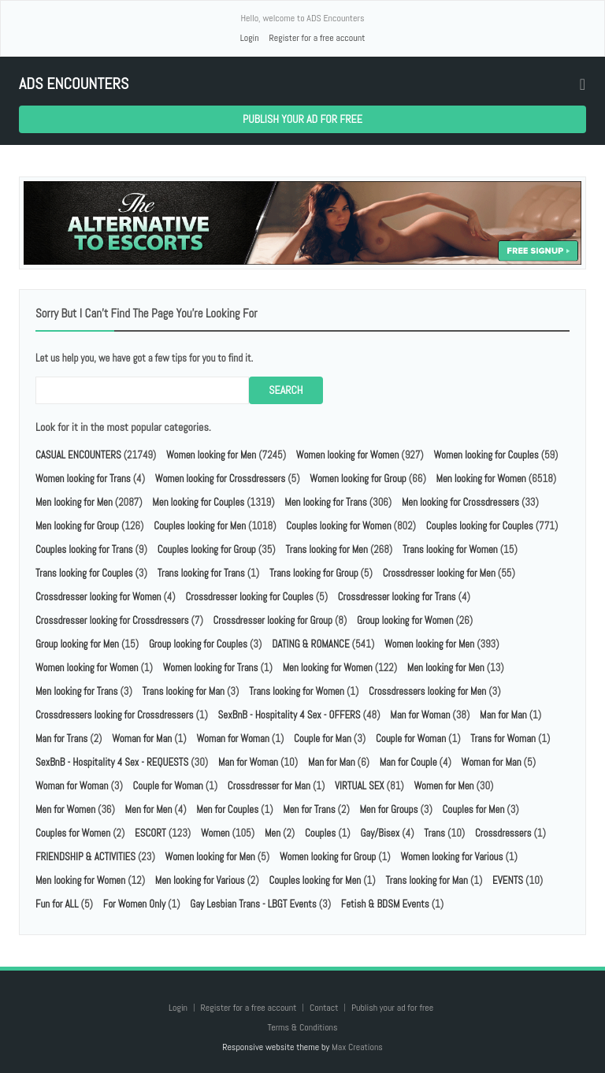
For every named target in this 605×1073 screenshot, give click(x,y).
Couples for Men (474, 809)
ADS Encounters (73, 84)
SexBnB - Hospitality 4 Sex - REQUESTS (111, 762)
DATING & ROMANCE (310, 644)
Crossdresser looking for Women (98, 596)
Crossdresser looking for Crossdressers (111, 620)
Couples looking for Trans (84, 549)
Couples (320, 833)
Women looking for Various (451, 856)
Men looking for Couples (198, 502)
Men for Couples (227, 809)
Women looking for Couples (485, 455)
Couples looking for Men (200, 526)
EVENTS (507, 880)
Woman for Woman (232, 738)
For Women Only (134, 904)
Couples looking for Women (338, 526)
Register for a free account (317, 38)
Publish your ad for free (302, 119)
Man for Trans (61, 738)
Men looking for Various (200, 880)
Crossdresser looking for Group (272, 620)
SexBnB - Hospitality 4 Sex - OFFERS (289, 715)
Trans (434, 833)
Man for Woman (420, 715)
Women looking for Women (347, 455)
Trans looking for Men (326, 549)
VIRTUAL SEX (359, 786)
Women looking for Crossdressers (220, 478)
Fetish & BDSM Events (385, 904)
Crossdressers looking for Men (427, 691)
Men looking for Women (481, 478)
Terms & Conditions (302, 1027)
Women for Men (443, 786)
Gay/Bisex (379, 833)
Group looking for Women (405, 620)
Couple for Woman (411, 738)
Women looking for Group (358, 478)
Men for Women (65, 809)
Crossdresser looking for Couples (249, 596)
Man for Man (503, 715)
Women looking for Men (211, 455)
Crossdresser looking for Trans (397, 596)
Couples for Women (72, 833)
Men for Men (149, 809)
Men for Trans (309, 809)
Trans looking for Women (450, 549)
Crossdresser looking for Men (439, 573)
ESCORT (150, 833)
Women (215, 833)
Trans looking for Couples (84, 573)
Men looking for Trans (325, 502)
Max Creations (357, 1047)
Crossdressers (503, 833)
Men (272, 833)
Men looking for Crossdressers (460, 502)
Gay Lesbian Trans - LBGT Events (253, 904)
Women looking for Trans (83, 478)
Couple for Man (322, 738)
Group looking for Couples (198, 644)
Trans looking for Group (313, 573)
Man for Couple (408, 762)
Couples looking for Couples (479, 526)
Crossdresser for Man (269, 786)
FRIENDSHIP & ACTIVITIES (85, 856)
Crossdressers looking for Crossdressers (114, 715)
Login (249, 38)
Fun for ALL (57, 904)
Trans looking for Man (184, 691)
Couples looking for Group (207, 549)
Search (285, 390)
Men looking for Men (74, 502)
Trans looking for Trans (201, 573)
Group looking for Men (77, 644)
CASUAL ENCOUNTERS (78, 455)
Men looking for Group (77, 526)
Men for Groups (388, 809)
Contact (325, 1007)
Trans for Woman (503, 738)
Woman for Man (142, 738)
